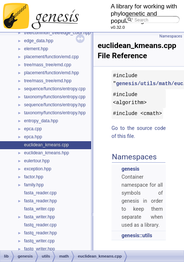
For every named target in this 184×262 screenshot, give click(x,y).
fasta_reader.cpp (40, 192)
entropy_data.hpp (41, 120)
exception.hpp (37, 168)
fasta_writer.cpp (39, 208)
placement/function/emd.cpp (51, 56)
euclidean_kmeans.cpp (46, 144)
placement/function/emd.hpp (51, 72)
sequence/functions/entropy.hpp (55, 104)
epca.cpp (33, 128)
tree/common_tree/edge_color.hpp (57, 32)
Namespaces (171, 36)
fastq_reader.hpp (40, 232)
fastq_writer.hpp (39, 248)
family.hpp (34, 184)
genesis (130, 169)
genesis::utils (136, 235)
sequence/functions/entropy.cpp (55, 88)
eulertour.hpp (37, 160)
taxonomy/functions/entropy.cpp (55, 96)
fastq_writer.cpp (39, 240)
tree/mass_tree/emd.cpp (47, 64)
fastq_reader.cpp (40, 224)
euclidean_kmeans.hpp (46, 152)
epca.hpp (33, 136)
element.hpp (36, 48)
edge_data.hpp (38, 40)
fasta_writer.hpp (39, 216)
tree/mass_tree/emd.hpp (47, 80)
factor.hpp (33, 176)
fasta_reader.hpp (40, 200)
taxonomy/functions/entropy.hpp (55, 112)
